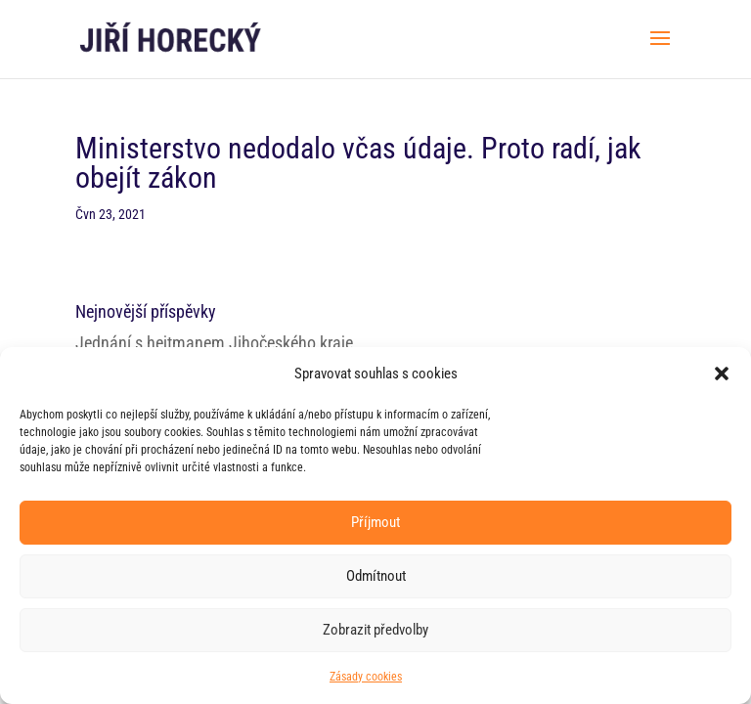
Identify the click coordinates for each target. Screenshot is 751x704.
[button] (721, 373)
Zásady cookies (366, 676)
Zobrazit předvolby (375, 629)
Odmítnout (376, 576)
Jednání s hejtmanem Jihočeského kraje (214, 342)
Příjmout (375, 522)
